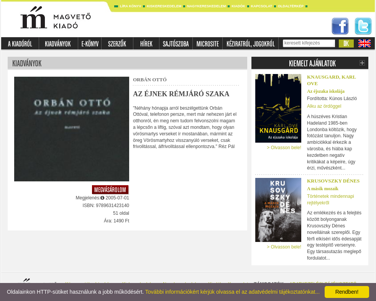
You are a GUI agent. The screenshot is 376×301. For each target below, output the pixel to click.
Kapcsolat (261, 6)
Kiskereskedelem (164, 6)
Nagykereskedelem (206, 6)
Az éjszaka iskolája (326, 91)
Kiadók (238, 6)
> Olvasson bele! (284, 147)
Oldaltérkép (291, 6)
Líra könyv (130, 6)
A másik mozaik (322, 188)
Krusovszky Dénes (333, 181)
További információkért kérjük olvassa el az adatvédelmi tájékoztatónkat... (232, 292)
